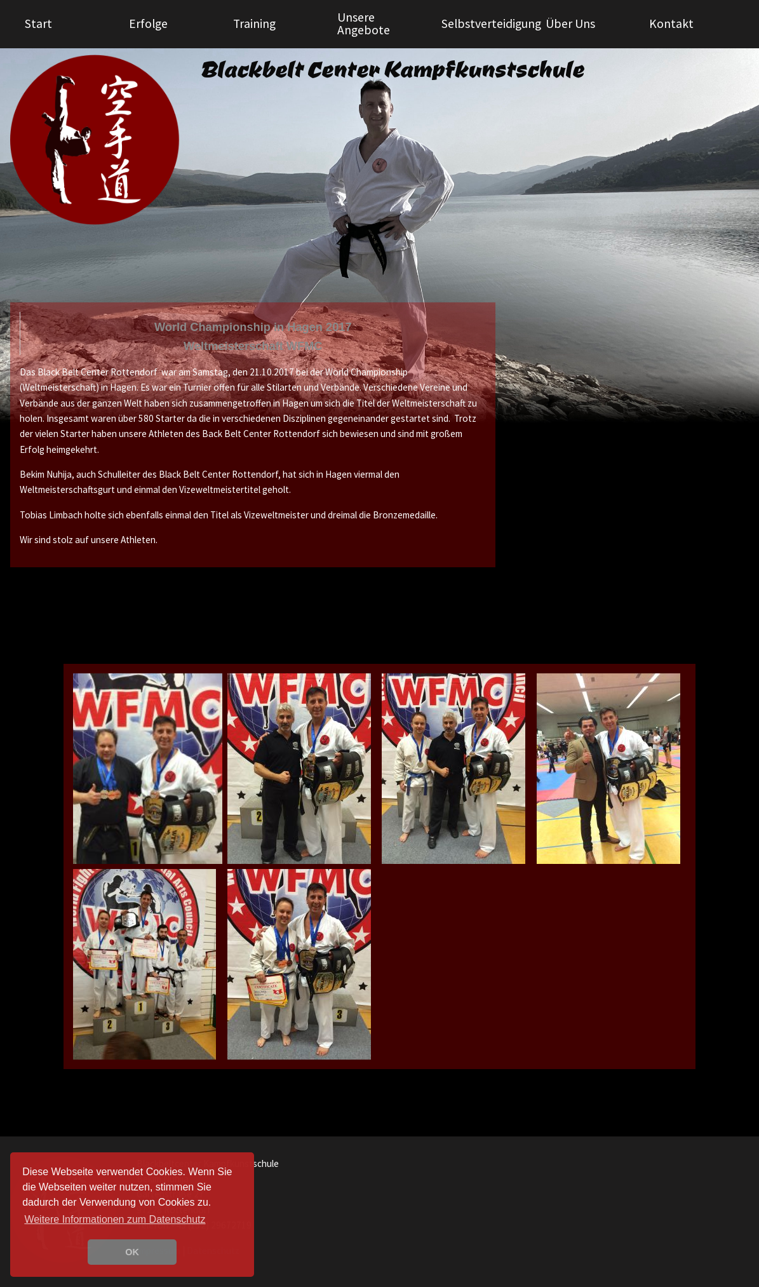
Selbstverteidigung (488, 23)
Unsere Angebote (363, 23)
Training (254, 23)
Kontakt (671, 23)
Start (38, 23)
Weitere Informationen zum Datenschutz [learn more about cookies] (114, 1219)
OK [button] (132, 1252)
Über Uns (570, 23)
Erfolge (148, 23)
